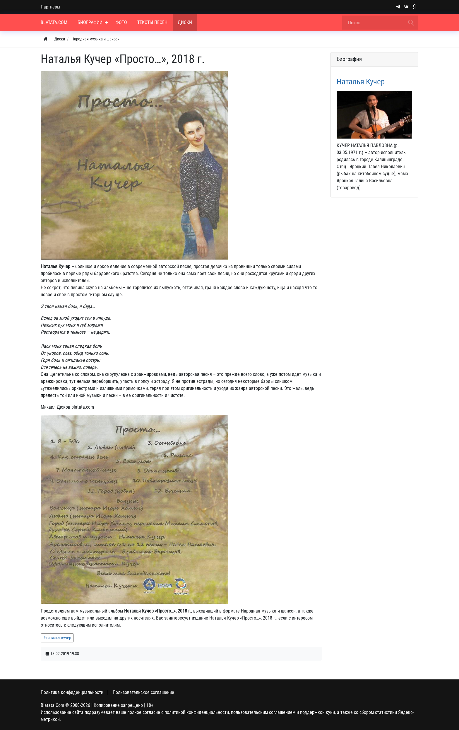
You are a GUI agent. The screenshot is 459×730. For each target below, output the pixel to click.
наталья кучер (58, 637)
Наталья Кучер (361, 81)
